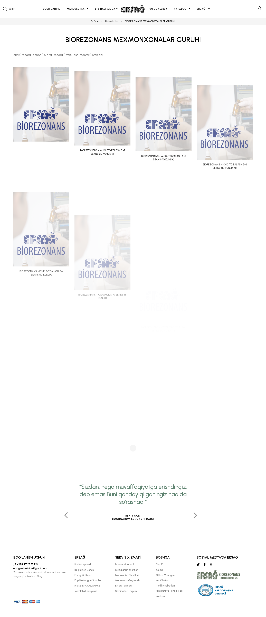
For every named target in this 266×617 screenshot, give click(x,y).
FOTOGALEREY (158, 8)
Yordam (160, 596)
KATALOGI (181, 8)
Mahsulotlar (111, 21)
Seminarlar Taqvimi (126, 591)
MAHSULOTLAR (76, 8)
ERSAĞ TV (203, 8)
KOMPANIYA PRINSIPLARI (169, 591)
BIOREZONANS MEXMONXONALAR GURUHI (150, 21)
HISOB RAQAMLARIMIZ (87, 585)
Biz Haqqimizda (83, 564)
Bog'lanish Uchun (84, 569)
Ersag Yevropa (123, 585)
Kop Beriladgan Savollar (88, 580)
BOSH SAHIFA (51, 8)
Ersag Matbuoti (83, 575)
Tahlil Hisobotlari (165, 585)
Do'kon (95, 21)
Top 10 (160, 564)
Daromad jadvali (124, 564)
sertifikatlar (162, 580)
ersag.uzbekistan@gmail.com (30, 568)
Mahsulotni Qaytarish (127, 580)
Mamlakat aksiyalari (85, 591)
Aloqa (159, 569)
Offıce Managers (165, 575)
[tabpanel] (133, 539)
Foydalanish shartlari (126, 569)
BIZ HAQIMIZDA (105, 8)
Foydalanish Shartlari (127, 575)
